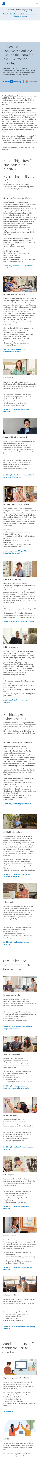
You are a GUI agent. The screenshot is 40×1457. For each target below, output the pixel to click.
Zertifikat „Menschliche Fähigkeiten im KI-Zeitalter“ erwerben (19, 267)
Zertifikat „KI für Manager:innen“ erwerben (16, 701)
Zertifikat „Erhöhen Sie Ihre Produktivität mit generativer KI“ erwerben (18, 476)
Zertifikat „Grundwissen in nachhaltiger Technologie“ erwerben (16, 875)
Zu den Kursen (8, 1412)
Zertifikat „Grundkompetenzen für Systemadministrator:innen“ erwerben (16, 1087)
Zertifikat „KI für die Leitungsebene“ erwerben (19, 621)
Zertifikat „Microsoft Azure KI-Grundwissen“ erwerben (14, 350)
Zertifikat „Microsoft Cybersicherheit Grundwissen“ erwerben (17, 805)
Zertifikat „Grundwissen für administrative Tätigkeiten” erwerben (17, 1028)
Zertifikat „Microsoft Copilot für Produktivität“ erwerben (15, 552)
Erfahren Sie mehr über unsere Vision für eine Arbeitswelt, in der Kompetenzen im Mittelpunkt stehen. (20, 14)
